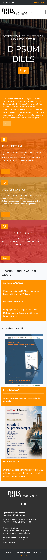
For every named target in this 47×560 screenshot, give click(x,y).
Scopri (23, 70)
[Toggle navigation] (42, 12)
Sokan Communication (33, 552)
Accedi (23, 555)
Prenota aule (39, 2)
